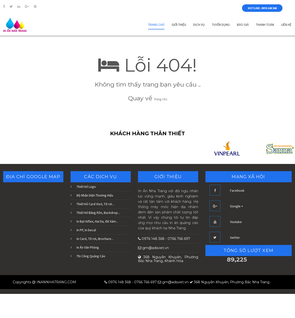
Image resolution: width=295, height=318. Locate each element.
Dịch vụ (199, 24)
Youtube (236, 222)
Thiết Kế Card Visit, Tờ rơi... (95, 204)
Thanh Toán (265, 24)
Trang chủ (156, 24)
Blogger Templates (91, 282)
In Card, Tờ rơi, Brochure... (95, 239)
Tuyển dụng (221, 24)
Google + (236, 206)
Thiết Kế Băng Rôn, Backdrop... (98, 212)
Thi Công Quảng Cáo (91, 256)
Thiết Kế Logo (86, 186)
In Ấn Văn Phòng (88, 247)
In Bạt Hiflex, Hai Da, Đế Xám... (97, 221)
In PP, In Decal (86, 230)
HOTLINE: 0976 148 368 (262, 8)
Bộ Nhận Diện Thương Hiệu (95, 195)
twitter (235, 237)
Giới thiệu (179, 24)
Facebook (237, 190)
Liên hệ (286, 24)
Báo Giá (243, 24)
